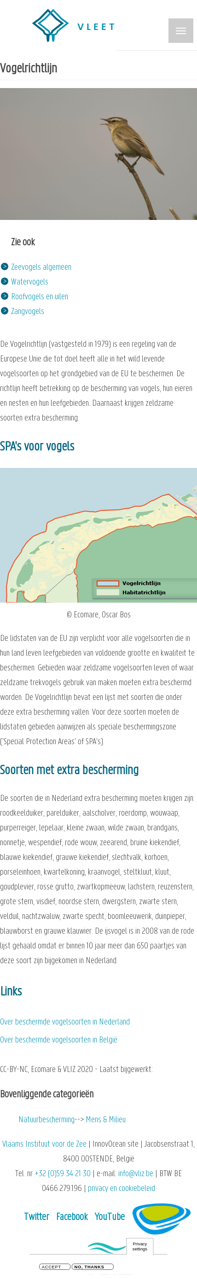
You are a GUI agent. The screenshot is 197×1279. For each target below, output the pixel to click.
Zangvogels (27, 312)
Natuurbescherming (46, 1120)
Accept (51, 1267)
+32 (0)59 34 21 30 (63, 1174)
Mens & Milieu (106, 1120)
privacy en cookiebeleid (121, 1188)
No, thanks (89, 1267)
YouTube (110, 1217)
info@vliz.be (135, 1174)
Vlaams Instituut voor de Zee (44, 1144)
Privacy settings (140, 1247)
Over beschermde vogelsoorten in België (58, 1040)
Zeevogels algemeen (41, 267)
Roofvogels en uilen (39, 297)
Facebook (71, 1217)
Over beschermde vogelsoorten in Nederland (65, 1022)
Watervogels (29, 282)
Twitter (36, 1217)
